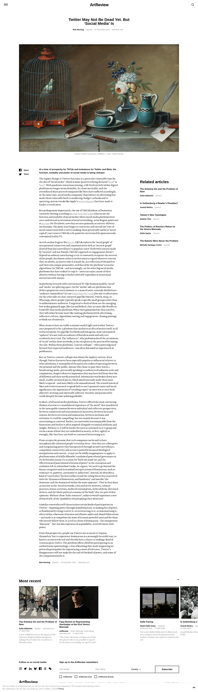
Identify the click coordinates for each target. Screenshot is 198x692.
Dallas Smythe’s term (83, 293)
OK (194, 687)
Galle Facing (146, 622)
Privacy (61, 689)
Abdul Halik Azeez (148, 626)
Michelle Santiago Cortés (151, 245)
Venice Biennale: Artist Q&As (82, 631)
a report (83, 213)
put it (71, 242)
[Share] (24, 170)
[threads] (45, 668)
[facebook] (40, 668)
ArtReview (63, 631)
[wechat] (50, 668)
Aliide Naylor (145, 233)
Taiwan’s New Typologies (153, 215)
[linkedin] (30, 668)
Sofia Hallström (146, 196)
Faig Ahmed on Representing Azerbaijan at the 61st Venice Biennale (74, 624)
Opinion (89, 30)
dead (111, 181)
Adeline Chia (145, 219)
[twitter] (25, 668)
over (42, 185)
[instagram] (20, 668)
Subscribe (167, 669)
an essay (46, 223)
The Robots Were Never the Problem (159, 241)
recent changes (86, 201)
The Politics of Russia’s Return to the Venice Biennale (157, 227)
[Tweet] (24, 174)
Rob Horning (78, 30)
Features (161, 626)
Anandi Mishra (146, 207)
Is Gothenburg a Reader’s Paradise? (159, 203)
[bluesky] (35, 668)
